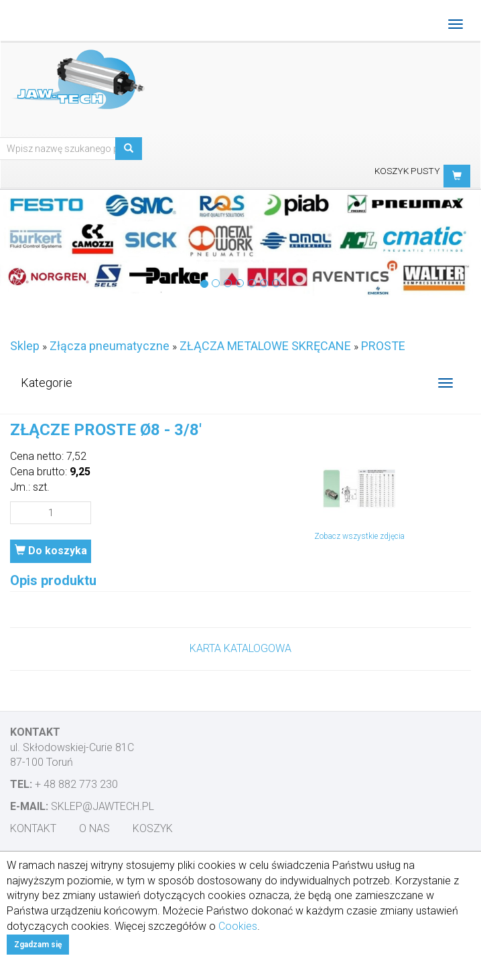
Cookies (237, 926)
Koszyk (153, 828)
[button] (456, 176)
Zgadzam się (38, 944)
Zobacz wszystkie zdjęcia (359, 536)
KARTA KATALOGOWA (240, 648)
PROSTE (383, 346)
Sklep (25, 346)
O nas (94, 828)
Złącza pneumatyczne (109, 346)
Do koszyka (51, 550)
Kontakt (33, 828)
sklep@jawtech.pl (102, 806)
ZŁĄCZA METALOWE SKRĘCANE (265, 346)
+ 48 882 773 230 (76, 784)
